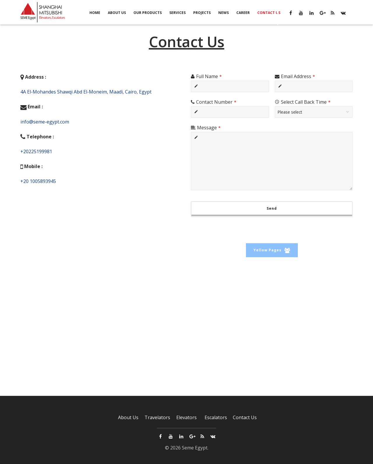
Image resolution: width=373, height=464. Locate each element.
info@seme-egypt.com (44, 122)
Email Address (298, 76)
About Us (128, 418)
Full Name (209, 76)
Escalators (216, 418)
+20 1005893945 (38, 181)
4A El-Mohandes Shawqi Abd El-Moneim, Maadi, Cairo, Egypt (86, 92)
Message (209, 127)
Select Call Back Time (305, 102)
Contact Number (216, 102)
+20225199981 (36, 151)
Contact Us (245, 418)
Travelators (157, 418)
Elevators (186, 418)
